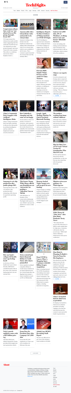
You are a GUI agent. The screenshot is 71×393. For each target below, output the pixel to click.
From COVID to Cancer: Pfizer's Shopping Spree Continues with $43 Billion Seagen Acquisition (43, 262)
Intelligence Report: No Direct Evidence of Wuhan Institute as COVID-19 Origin (43, 35)
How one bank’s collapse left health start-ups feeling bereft (9, 258)
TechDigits (35, 5)
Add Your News (54, 10)
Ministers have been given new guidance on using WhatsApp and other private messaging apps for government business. (60, 191)
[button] (67, 64)
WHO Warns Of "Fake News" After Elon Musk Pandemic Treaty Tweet (59, 216)
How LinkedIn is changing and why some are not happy (26, 115)
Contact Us (19, 390)
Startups (34, 10)
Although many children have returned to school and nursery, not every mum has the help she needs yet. (59, 123)
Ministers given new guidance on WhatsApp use (60, 183)
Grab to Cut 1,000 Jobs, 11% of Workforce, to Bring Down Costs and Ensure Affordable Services (60, 37)
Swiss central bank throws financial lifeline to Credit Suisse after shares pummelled (26, 259)
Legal (30, 10)
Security (47, 10)
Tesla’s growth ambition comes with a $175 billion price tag (10, 334)
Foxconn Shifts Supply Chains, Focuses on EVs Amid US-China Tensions (42, 74)
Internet (43, 10)
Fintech (22, 10)
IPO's (26, 10)
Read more (30, 376)
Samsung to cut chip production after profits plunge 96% (10, 183)
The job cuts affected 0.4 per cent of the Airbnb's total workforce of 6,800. (43, 339)
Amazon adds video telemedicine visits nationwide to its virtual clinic (26, 35)
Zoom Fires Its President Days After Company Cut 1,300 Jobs (27, 334)
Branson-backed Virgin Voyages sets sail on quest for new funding (44, 184)
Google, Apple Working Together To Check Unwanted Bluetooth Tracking (44, 116)
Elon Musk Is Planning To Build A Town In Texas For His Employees (60, 255)
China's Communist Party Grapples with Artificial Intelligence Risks (10, 116)
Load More (35, 353)
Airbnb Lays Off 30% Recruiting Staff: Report (44, 333)
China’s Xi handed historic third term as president (59, 298)
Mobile (18, 10)
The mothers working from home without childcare (59, 115)
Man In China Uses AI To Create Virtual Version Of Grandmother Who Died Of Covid (60, 148)
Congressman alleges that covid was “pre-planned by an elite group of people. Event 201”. (10, 33)
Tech (14, 10)
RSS (55, 386)
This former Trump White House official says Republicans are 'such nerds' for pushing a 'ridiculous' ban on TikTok (27, 187)
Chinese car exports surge (60, 74)
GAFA (38, 10)
